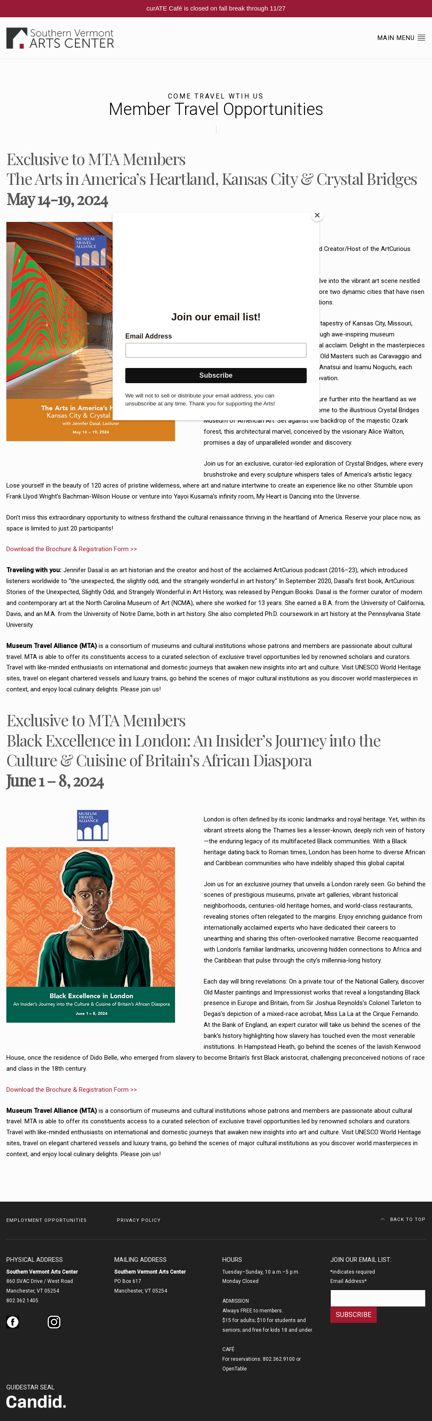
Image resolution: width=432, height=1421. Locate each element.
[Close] (317, 215)
